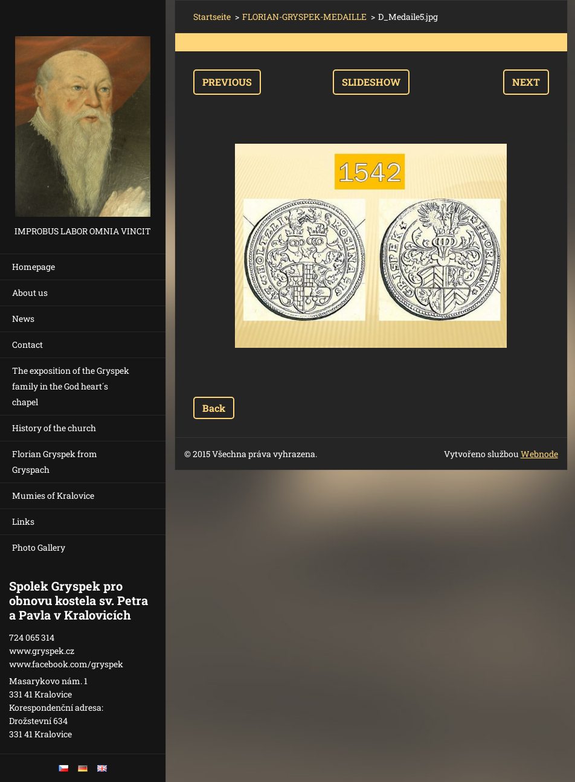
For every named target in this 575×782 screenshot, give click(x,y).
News (23, 318)
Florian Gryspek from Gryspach (54, 461)
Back (213, 408)
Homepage (33, 266)
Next (526, 81)
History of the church (54, 428)
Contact (27, 344)
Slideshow (371, 81)
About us (30, 292)
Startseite (212, 16)
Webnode (539, 454)
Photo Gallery (38, 547)
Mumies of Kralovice (53, 495)
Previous (227, 81)
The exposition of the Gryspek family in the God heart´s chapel (70, 386)
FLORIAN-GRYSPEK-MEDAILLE (304, 16)
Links (23, 521)
